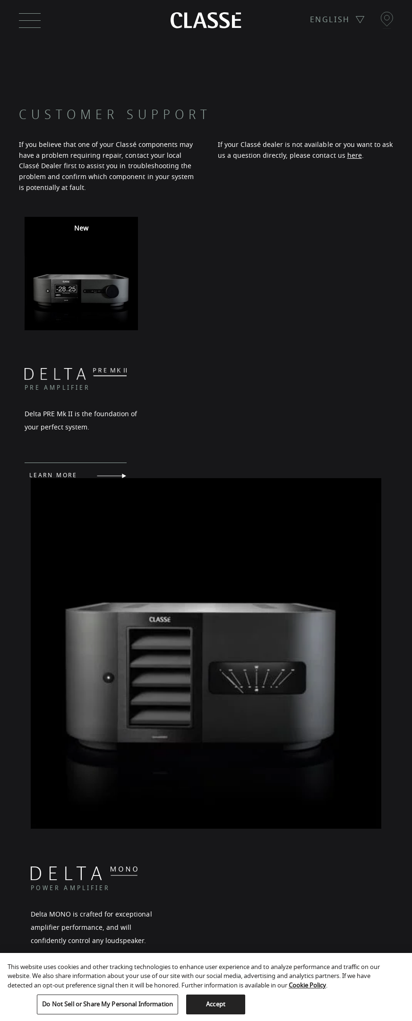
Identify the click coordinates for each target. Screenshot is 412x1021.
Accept (215, 1004)
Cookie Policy (307, 985)
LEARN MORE (53, 502)
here (354, 156)
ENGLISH (330, 20)
